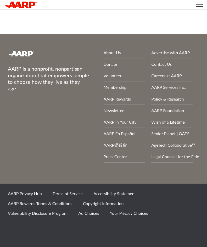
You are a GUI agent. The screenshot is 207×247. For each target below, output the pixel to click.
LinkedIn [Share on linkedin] (67, 227)
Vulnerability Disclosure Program (38, 213)
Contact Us (161, 64)
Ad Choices (88, 213)
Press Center (115, 156)
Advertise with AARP (170, 52)
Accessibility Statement (114, 193)
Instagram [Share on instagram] (50, 227)
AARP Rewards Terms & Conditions (40, 203)
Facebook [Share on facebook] (14, 227)
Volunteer (113, 75)
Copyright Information (103, 203)
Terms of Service (68, 193)
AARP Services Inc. (168, 87)
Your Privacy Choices (129, 213)
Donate (110, 64)
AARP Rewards (117, 98)
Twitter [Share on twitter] (32, 227)
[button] (199, 4)
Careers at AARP (166, 75)
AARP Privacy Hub (25, 193)
